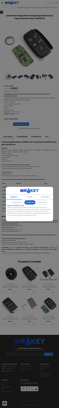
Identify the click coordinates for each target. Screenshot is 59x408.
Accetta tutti (30, 202)
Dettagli (29, 197)
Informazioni (45, 197)
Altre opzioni (17, 202)
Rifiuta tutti (42, 202)
